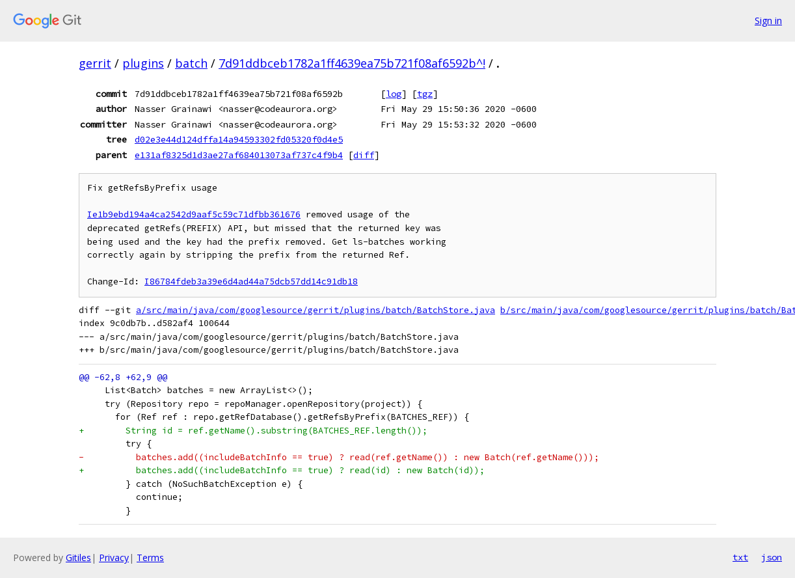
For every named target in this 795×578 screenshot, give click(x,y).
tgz (425, 94)
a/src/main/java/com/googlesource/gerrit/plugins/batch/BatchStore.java (315, 310)
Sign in (768, 20)
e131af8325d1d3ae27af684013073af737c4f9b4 (239, 155)
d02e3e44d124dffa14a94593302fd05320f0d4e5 (239, 139)
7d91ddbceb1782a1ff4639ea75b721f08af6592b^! (352, 63)
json (771, 557)
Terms (150, 557)
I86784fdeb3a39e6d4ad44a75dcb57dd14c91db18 (251, 281)
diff (363, 155)
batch (191, 63)
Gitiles (78, 557)
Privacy (114, 557)
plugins (143, 63)
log (393, 94)
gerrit (95, 63)
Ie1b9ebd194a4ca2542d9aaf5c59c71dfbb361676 (194, 214)
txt (740, 557)
